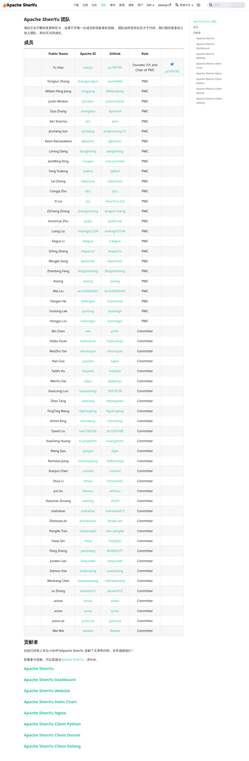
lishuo (88, 481)
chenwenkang (88, 581)
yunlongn (115, 311)
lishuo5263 (115, 481)
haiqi (88, 541)
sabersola (88, 181)
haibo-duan (115, 341)
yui (88, 201)
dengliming (88, 151)
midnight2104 (88, 231)
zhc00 (115, 501)
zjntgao (87, 451)
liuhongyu (88, 321)
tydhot (88, 171)
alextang (88, 401)
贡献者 (197, 32)
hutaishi (88, 371)
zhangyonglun (87, 81)
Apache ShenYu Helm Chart (50, 701)
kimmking (88, 421)
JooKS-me (115, 221)
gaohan (88, 361)
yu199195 (115, 67)
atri (88, 121)
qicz (88, 191)
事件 (113, 5)
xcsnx (88, 611)
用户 (140, 5)
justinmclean (115, 101)
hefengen (88, 301)
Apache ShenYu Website (47, 690)
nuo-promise (115, 161)
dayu (88, 381)
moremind (115, 301)
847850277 (115, 551)
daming (88, 501)
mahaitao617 (115, 511)
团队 (103, 5)
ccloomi (88, 471)
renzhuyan (88, 351)
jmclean (88, 101)
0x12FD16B (115, 431)
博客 (131, 5)
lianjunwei (88, 561)
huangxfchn (88, 441)
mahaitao (88, 511)
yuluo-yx (88, 621)
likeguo (88, 241)
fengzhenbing (88, 271)
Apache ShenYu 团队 (205, 21)
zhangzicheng (88, 211)
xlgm (114, 451)
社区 (94, 5)
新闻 (122, 5)
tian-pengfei (115, 531)
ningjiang (88, 91)
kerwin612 (88, 591)
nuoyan (87, 161)
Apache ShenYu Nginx (45, 713)
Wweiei (115, 631)
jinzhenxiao (88, 521)
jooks (88, 221)
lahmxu (87, 491)
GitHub (164, 5)
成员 (195, 27)
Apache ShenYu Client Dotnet (52, 735)
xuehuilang (88, 571)
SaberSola (115, 181)
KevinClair (115, 261)
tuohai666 (115, 81)
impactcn (88, 251)
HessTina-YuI (115, 201)
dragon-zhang (115, 211)
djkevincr (88, 141)
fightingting (88, 411)
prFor (115, 331)
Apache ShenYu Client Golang (52, 746)
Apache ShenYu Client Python (52, 724)
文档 (85, 5)
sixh (88, 331)
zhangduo (88, 111)
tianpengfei (88, 531)
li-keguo (115, 241)
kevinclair (88, 261)
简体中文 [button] (183, 5)
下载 (76, 5)
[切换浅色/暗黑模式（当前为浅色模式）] (198, 5)
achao (88, 601)
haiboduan (88, 341)
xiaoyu (88, 67)
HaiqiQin (115, 541)
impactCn (115, 251)
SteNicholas (115, 461)
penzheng (88, 551)
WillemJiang (115, 91)
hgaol (115, 361)
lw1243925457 (87, 291)
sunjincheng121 (114, 131)
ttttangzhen (115, 401)
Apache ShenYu (72, 659)
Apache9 (115, 111)
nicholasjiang (88, 461)
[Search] (226, 5)
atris (115, 121)
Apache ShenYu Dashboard (50, 679)
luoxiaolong (87, 391)
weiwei (88, 631)
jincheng (88, 131)
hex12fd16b (88, 431)
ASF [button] (149, 5)
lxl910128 (115, 391)
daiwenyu (115, 381)
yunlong (88, 311)
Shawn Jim (115, 521)
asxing (88, 281)
